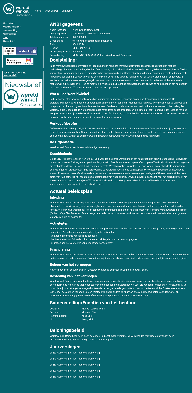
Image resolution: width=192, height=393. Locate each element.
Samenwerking (10, 30)
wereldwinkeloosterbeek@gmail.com (92, 40)
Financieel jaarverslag (88, 352)
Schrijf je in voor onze (14, 72)
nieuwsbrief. (9, 75)
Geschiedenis (9, 34)
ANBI (5, 37)
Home (38, 10)
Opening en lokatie (12, 27)
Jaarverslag (62, 352)
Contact (66, 10)
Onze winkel (51, 10)
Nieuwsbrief (9, 41)
